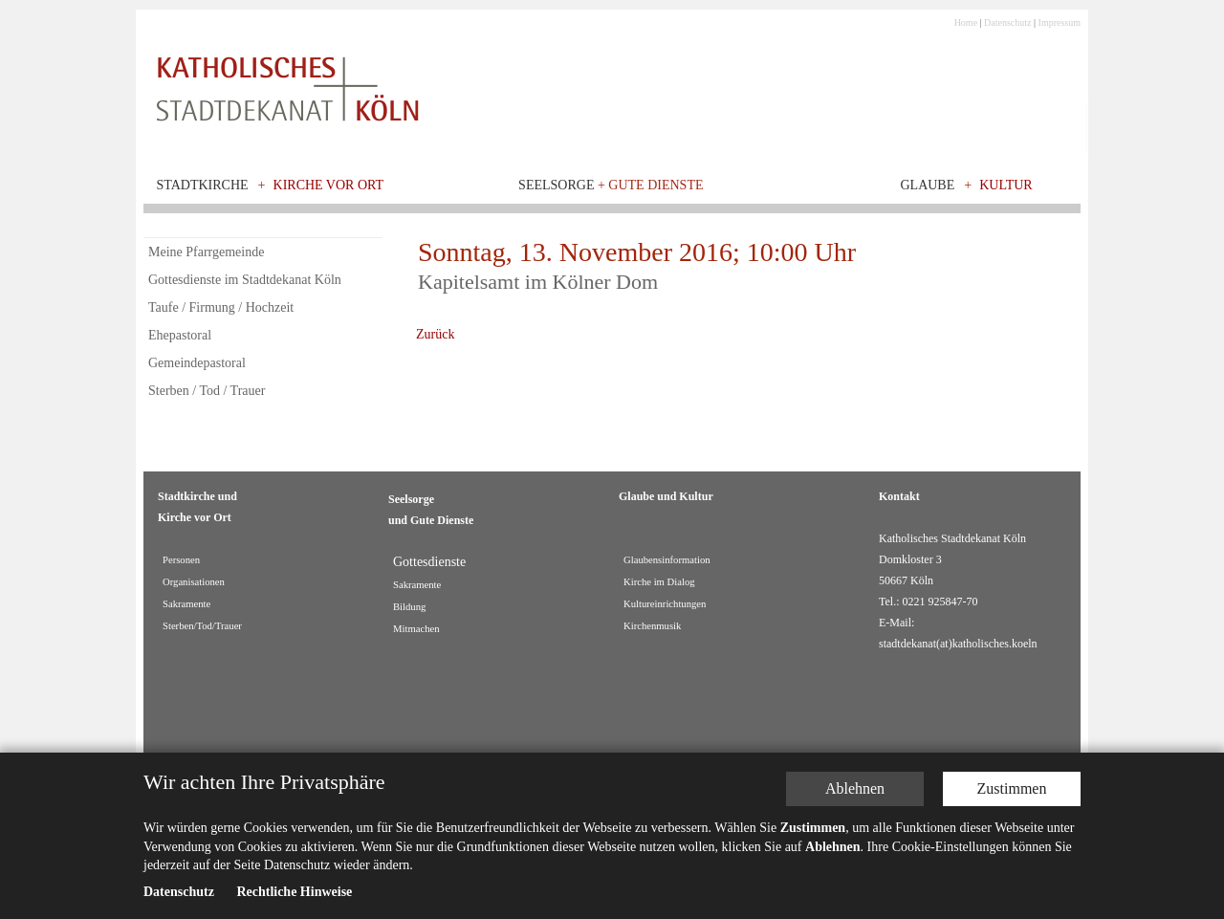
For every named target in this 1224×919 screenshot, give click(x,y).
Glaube (927, 185)
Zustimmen (1012, 789)
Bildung (409, 607)
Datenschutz (1007, 22)
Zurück (435, 334)
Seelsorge (610, 185)
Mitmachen (416, 629)
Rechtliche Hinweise (294, 893)
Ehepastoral (179, 335)
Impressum (1059, 22)
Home (965, 22)
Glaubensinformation (666, 560)
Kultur (1006, 185)
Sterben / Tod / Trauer (206, 390)
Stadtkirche (203, 185)
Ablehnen (855, 789)
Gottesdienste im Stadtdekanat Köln (244, 280)
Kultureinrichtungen (664, 604)
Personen (181, 560)
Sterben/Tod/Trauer (202, 626)
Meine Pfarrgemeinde (206, 252)
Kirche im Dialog (659, 582)
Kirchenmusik (652, 626)
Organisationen (194, 582)
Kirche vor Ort (328, 185)
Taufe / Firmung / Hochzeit (221, 307)
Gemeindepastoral (197, 363)
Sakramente (186, 604)
